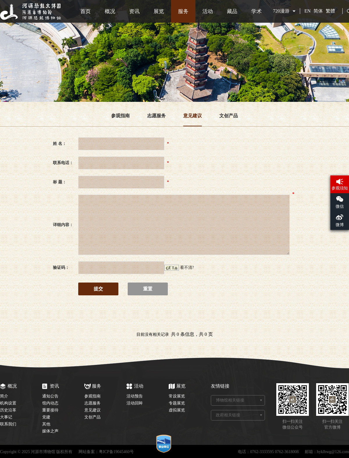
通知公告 (50, 396)
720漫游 (281, 10)
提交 (98, 288)
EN (308, 10)
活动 (207, 11)
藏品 (232, 11)
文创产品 (228, 115)
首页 (85, 11)
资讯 (134, 11)
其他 (46, 424)
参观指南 (120, 115)
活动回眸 (135, 403)
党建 (46, 417)
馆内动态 (50, 403)
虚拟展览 (177, 410)
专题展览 (177, 403)
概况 (110, 11)
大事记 (6, 417)
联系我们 (8, 424)
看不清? (187, 267)
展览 (159, 11)
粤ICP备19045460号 (116, 452)
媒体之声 (50, 431)
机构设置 (8, 403)
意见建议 (192, 115)
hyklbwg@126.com (333, 452)
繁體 (330, 10)
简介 (4, 396)
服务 (183, 11)
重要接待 (50, 410)
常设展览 (177, 396)
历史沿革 (8, 410)
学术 (256, 11)
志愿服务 (156, 115)
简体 (318, 10)
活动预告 (135, 396)
